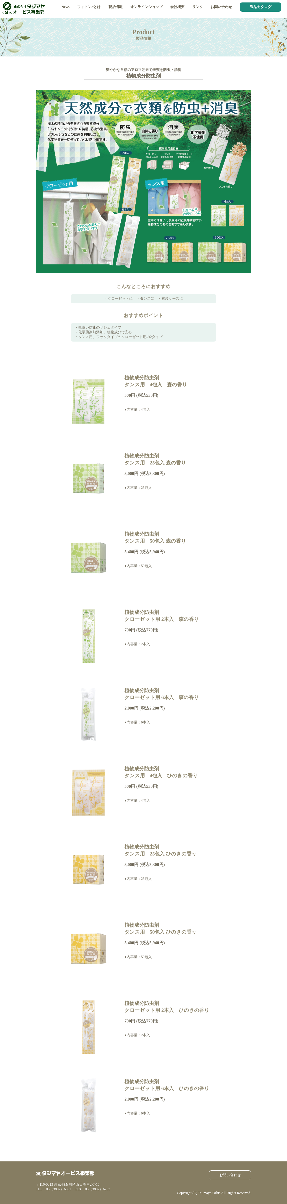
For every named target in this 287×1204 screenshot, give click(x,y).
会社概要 (177, 7)
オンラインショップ (146, 7)
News (65, 7)
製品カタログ (260, 7)
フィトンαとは (89, 7)
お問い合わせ (221, 7)
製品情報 (115, 7)
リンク (197, 7)
